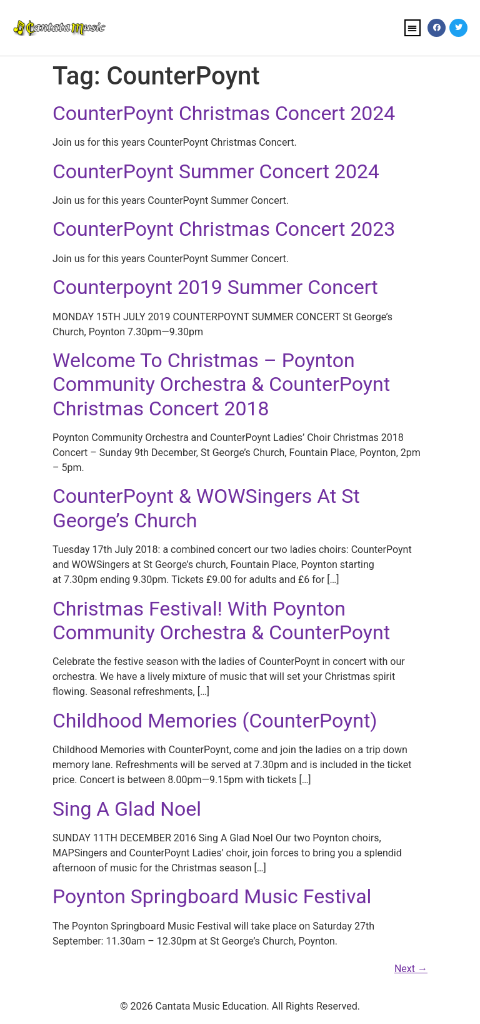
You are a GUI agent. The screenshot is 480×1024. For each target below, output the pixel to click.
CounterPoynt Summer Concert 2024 (215, 171)
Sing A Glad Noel (126, 809)
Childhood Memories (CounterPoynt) (214, 721)
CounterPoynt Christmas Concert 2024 (223, 113)
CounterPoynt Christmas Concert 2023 (223, 229)
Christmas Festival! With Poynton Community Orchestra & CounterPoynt (221, 620)
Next (411, 969)
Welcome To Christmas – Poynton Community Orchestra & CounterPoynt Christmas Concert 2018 (221, 384)
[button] (412, 27)
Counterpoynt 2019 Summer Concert (215, 287)
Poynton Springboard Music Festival (211, 896)
